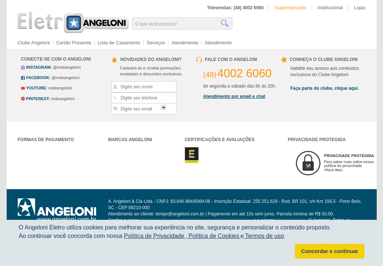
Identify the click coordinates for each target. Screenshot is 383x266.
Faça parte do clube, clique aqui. (324, 88)
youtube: (36, 88)
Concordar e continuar (329, 251)
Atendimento (184, 42)
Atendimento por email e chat (234, 96)
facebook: (38, 77)
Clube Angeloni (34, 42)
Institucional (330, 7)
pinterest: (38, 98)
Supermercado (290, 7)
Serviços (156, 42)
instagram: (39, 67)
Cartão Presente (73, 42)
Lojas (359, 7)
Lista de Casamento (119, 42)
